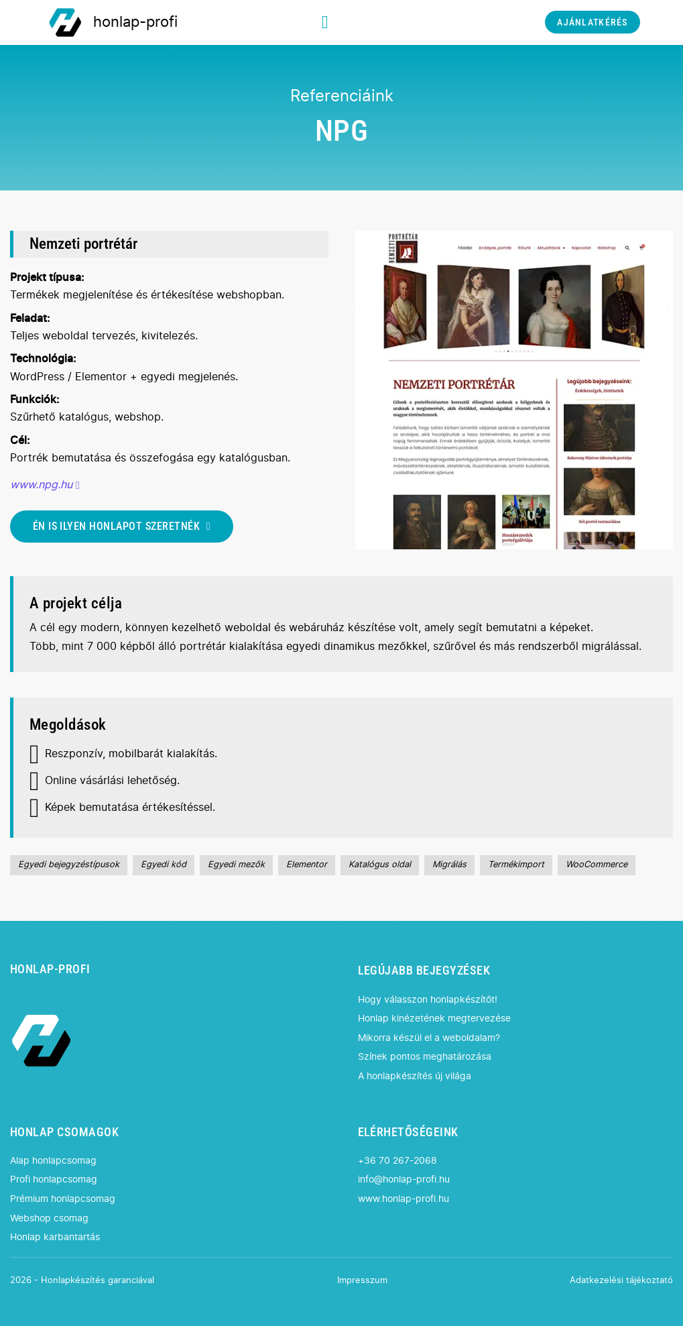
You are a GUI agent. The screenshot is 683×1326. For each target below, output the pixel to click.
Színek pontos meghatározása (424, 1057)
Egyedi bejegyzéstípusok (68, 865)
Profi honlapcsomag (53, 1179)
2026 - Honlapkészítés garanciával (82, 1280)
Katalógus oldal (380, 865)
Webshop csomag (49, 1218)
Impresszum (362, 1280)
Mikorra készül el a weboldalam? (429, 1038)
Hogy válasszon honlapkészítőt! (427, 1000)
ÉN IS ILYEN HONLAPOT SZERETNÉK (122, 526)
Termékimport (516, 865)
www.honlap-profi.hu (403, 1199)
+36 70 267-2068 (397, 1161)
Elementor (306, 865)
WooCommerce (596, 865)
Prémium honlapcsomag (62, 1199)
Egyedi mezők (236, 865)
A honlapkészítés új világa (414, 1076)
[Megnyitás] (325, 22)
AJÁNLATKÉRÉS (592, 22)
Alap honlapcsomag (53, 1161)
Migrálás (449, 865)
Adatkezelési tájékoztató (621, 1280)
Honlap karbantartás (55, 1237)
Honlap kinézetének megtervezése (434, 1018)
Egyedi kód (163, 865)
